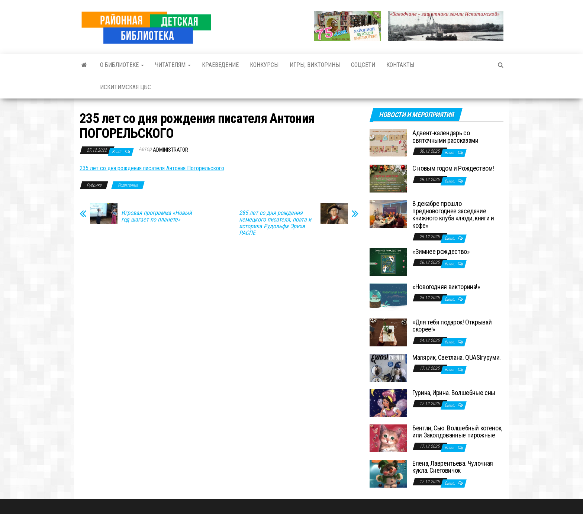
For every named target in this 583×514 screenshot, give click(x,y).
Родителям (128, 185)
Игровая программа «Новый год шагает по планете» (156, 216)
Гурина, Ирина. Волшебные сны (453, 393)
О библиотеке (122, 64)
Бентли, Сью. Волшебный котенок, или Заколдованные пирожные (457, 431)
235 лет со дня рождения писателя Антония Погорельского (152, 168)
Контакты (400, 64)
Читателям (173, 64)
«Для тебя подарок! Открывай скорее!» (452, 325)
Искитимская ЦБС (125, 87)
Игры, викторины (315, 64)
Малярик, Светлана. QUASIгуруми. (456, 357)
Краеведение (220, 64)
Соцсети (363, 64)
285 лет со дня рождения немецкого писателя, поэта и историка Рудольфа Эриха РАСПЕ (275, 223)
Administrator (170, 150)
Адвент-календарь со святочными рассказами (445, 136)
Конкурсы (264, 64)
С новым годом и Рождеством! (453, 168)
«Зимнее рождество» (441, 251)
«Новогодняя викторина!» (446, 287)
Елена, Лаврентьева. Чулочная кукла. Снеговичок (452, 467)
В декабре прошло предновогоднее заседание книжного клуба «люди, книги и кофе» (453, 214)
